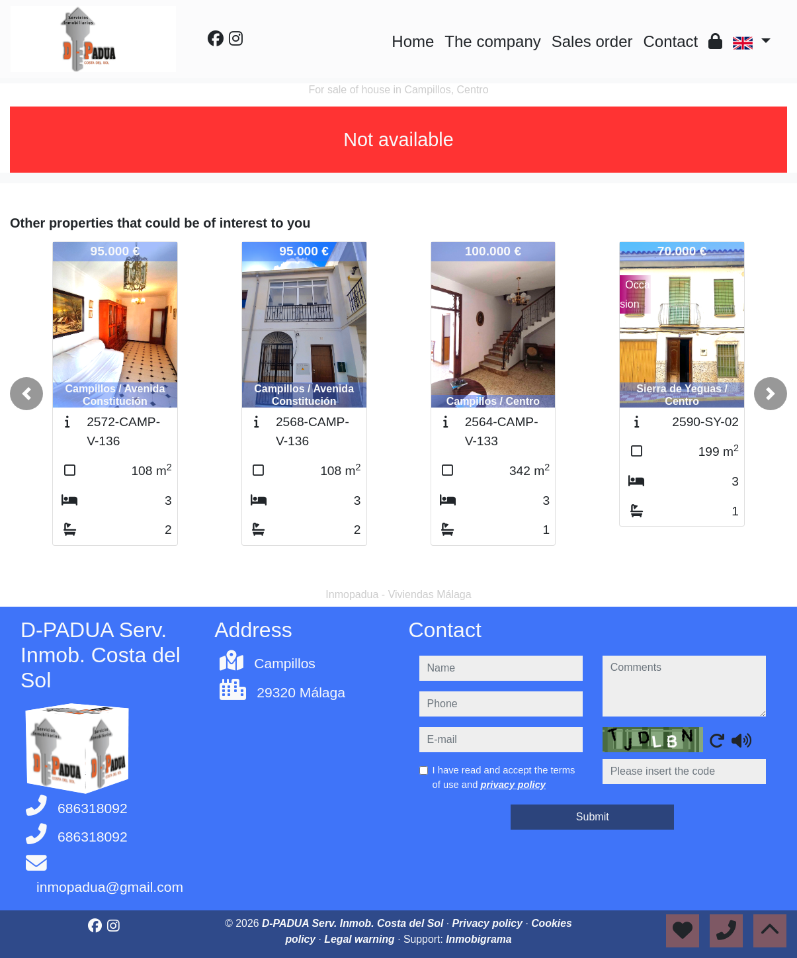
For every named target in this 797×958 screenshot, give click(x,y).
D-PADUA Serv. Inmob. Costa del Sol (354, 923)
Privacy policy (489, 923)
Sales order (592, 41)
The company (492, 41)
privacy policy (513, 784)
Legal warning (361, 939)
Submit (592, 816)
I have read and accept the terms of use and (504, 777)
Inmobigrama (478, 939)
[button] (26, 393)
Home (413, 41)
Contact (671, 41)
